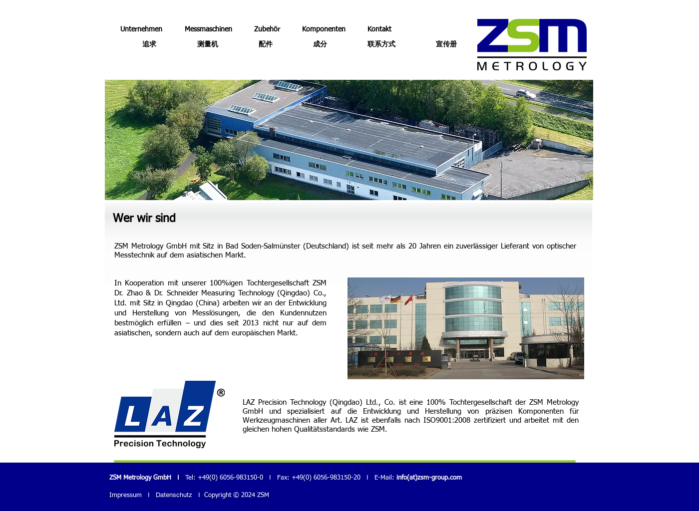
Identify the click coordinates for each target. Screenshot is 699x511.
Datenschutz (174, 495)
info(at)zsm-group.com (429, 478)
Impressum (125, 495)
